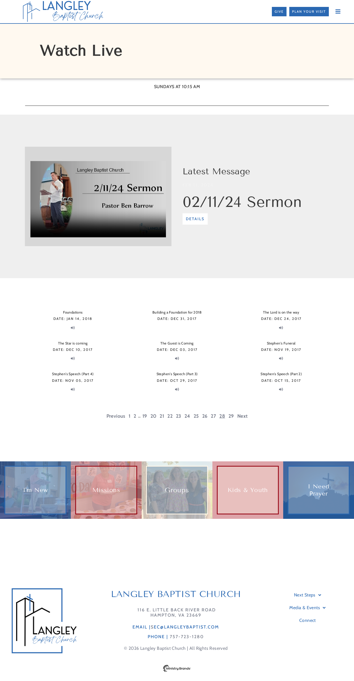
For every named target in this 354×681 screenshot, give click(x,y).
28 (222, 416)
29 (231, 416)
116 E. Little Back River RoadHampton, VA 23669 (176, 620)
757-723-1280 (187, 645)
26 (205, 416)
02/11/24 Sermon (242, 202)
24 (187, 416)
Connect (307, 628)
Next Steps (307, 603)
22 (170, 416)
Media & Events (307, 616)
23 (178, 416)
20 (153, 416)
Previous (115, 416)
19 (144, 416)
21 (162, 416)
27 (213, 416)
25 (196, 416)
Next (242, 416)
